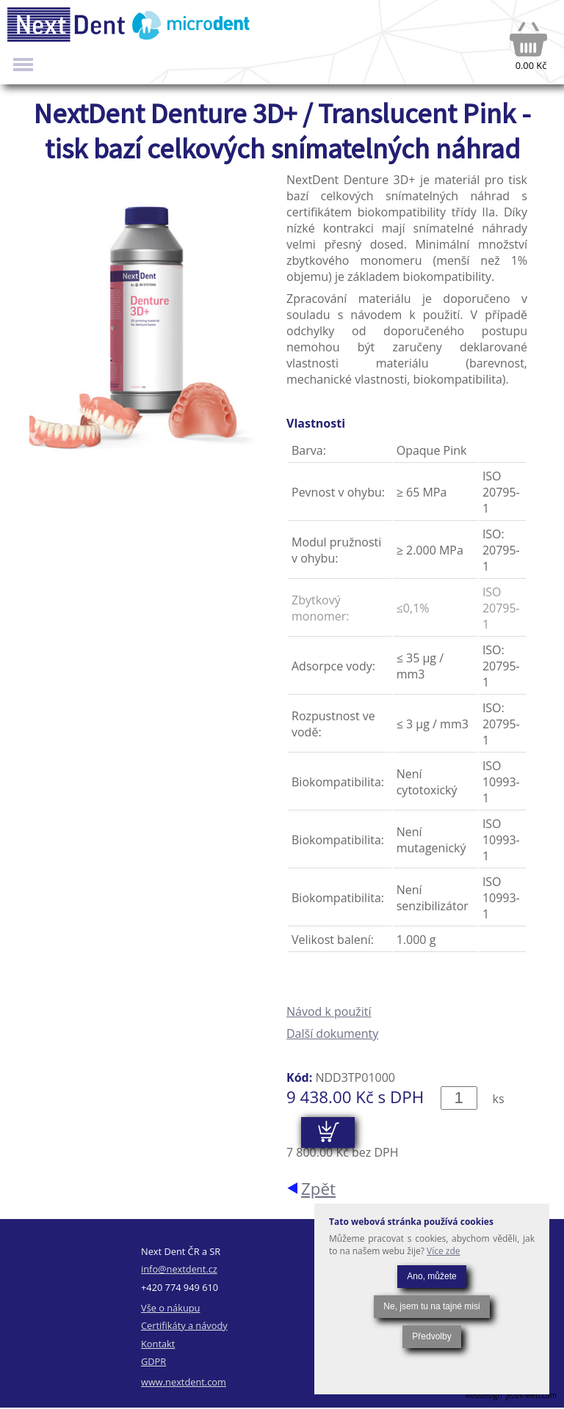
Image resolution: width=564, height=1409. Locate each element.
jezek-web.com (531, 1395)
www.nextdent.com (183, 1381)
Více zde (443, 1251)
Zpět (318, 1188)
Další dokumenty (332, 1033)
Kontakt (158, 1343)
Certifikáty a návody (184, 1325)
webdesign (484, 1395)
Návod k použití (329, 1011)
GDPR (153, 1361)
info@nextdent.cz (179, 1269)
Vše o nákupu (170, 1307)
